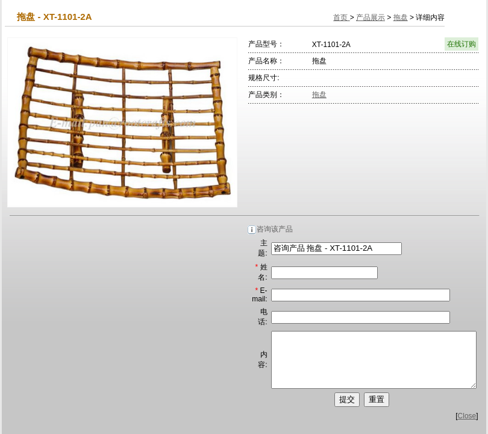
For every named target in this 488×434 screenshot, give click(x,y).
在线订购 (461, 44)
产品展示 (370, 17)
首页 (341, 17)
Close (467, 427)
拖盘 (400, 17)
